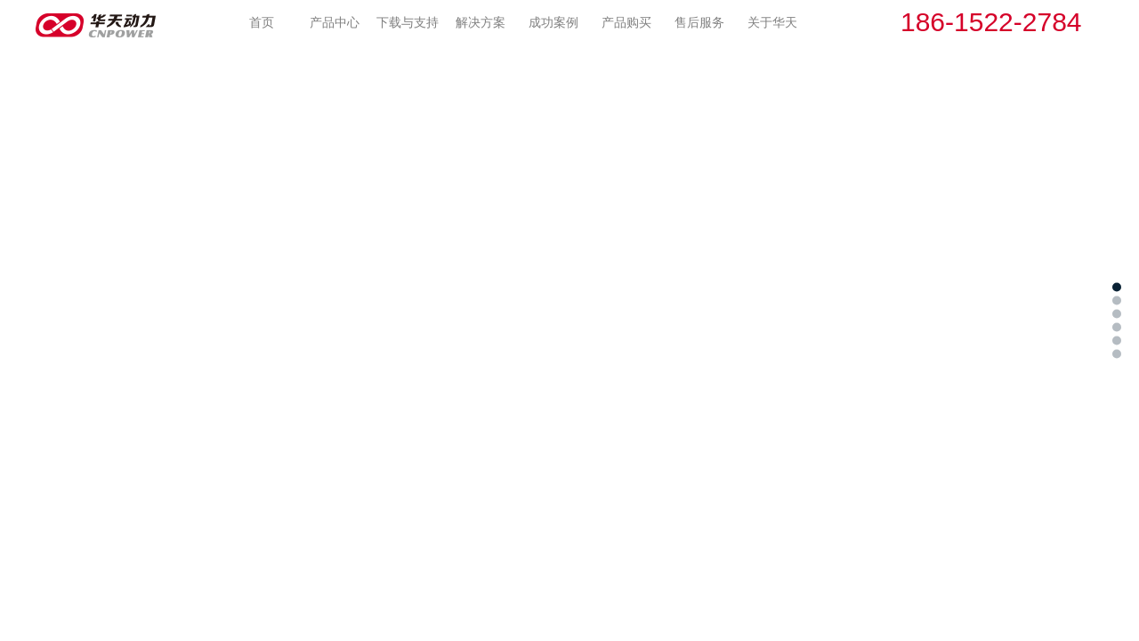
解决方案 (480, 22)
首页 (261, 22)
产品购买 (626, 22)
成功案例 (553, 22)
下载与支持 (407, 22)
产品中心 (334, 22)
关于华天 (772, 22)
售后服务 (699, 22)
